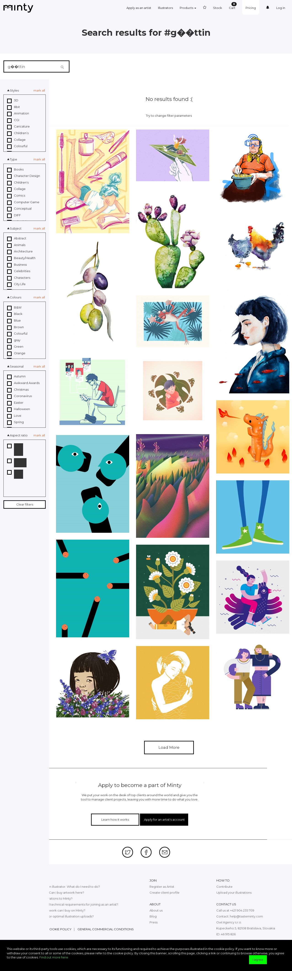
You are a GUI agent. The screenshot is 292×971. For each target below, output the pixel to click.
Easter (15, 403)
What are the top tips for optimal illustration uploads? (55, 916)
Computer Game (23, 202)
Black (14, 314)
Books (15, 170)
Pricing (251, 8)
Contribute (224, 886)
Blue (14, 321)
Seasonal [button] (17, 366)
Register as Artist (162, 886)
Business (17, 265)
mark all (39, 90)
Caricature (18, 126)
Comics (16, 196)
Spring (15, 422)
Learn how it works (115, 819)
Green (15, 347)
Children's (18, 183)
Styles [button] (14, 90)
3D (12, 100)
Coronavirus (19, 396)
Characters (18, 278)
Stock (217, 8)
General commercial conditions (106, 929)
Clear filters (24, 504)
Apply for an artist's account (164, 819)
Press (154, 922)
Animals (16, 245)
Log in (280, 8)
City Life (16, 284)
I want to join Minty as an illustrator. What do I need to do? (58, 886)
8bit (13, 107)
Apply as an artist (138, 8)
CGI (13, 120)
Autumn (16, 376)
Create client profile (164, 892)
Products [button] (188, 8)
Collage (16, 140)
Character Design (23, 176)
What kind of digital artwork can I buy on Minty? (50, 910)
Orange (16, 353)
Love (14, 416)
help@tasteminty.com (246, 916)
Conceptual (19, 209)
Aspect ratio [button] (19, 435)
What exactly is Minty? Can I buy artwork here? (50, 892)
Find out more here (53, 957)
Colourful (17, 146)
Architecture (20, 251)
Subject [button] (15, 228)
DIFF (14, 215)
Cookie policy (59, 929)
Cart (233, 6)
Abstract (16, 238)
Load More (168, 747)
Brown (15, 327)
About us (156, 910)
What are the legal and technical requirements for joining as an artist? (67, 904)
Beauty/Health (21, 258)
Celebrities (18, 271)
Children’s (18, 133)
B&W (14, 308)
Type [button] (13, 159)
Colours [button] (15, 297)
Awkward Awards (23, 383)
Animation (18, 113)
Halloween (18, 409)
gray (13, 340)
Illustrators (165, 8)
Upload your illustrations (234, 892)
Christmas (18, 390)
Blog (153, 916)
